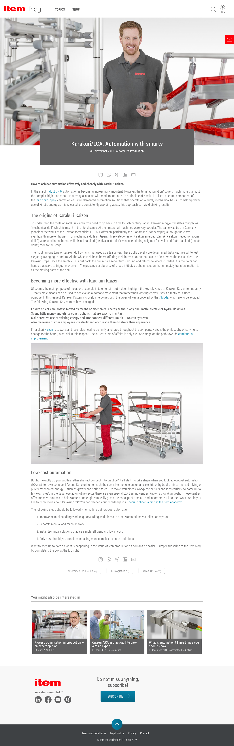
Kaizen (49, 329)
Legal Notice (117, 733)
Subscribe (115, 696)
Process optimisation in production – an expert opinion (59, 644)
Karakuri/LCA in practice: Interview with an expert (114, 644)
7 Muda (163, 297)
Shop (76, 9)
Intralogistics (114, 650)
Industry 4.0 (54, 191)
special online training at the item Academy (154, 502)
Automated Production (130, 151)
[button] (100, 175)
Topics (60, 9)
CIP (52, 650)
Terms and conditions (94, 733)
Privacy (132, 733)
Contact (144, 733)
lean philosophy (46, 200)
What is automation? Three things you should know (174, 644)
